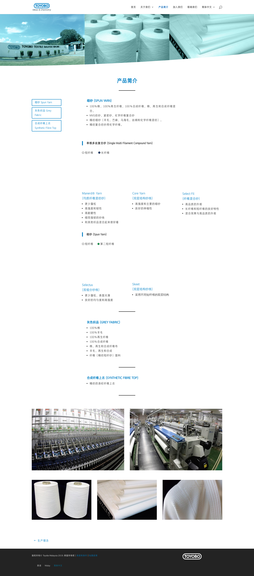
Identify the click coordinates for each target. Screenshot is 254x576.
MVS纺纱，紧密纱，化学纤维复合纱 (112, 115)
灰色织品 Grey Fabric (43, 113)
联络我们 (192, 7)
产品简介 (163, 7)
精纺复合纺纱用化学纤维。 (106, 124)
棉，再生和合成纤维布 (104, 346)
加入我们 (178, 7)
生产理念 (43, 540)
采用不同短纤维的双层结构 (152, 295)
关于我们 (145, 7)
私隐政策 (93, 555)
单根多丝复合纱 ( (97, 143)
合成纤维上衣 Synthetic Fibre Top (45, 125)
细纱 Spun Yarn (43, 102)
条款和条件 (82, 555)
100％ (93, 106)
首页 (133, 7)
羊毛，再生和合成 (101, 350)
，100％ (105, 106)
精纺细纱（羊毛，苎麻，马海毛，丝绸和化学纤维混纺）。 (126, 120)
